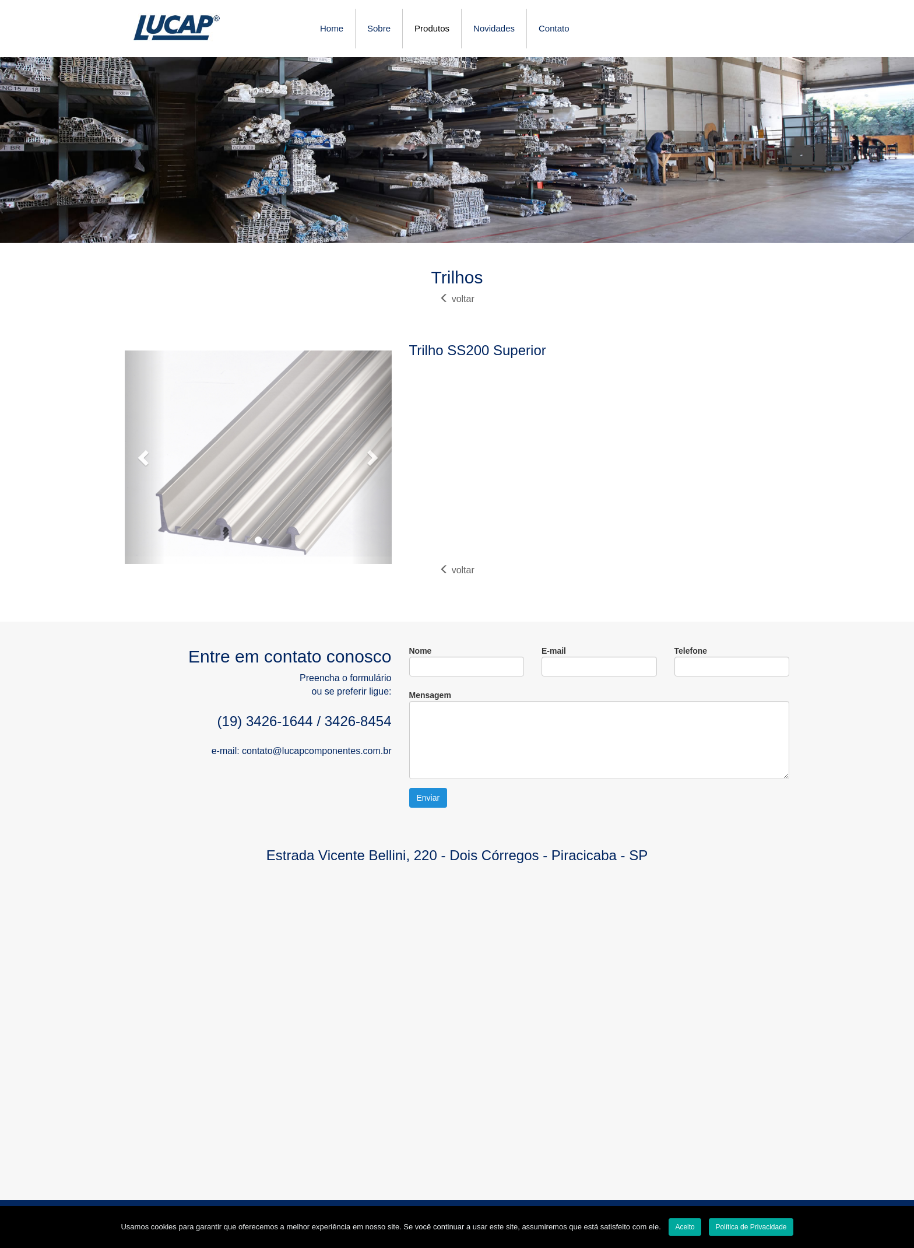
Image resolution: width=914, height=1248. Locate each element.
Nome (467, 661)
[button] (145, 457)
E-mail (599, 661)
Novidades (494, 28)
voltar (457, 299)
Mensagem (599, 734)
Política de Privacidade (750, 1227)
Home (331, 28)
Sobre (379, 28)
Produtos (431, 28)
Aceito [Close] (684, 1227)
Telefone (732, 661)
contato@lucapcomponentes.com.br (316, 751)
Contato (554, 28)
